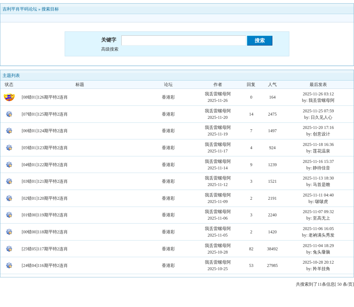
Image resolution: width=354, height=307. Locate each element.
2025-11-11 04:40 (318, 195)
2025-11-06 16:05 (318, 228)
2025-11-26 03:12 (318, 93)
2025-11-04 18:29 (318, 245)
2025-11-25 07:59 (318, 110)
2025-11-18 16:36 (318, 144)
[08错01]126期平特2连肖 (45, 97)
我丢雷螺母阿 (218, 93)
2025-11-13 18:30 (318, 178)
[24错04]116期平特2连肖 (45, 265)
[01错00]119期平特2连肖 (45, 214)
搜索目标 (50, 9)
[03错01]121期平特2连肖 (45, 181)
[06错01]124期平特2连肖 (45, 130)
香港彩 (168, 97)
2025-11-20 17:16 (318, 127)
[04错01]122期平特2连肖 (45, 164)
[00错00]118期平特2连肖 (45, 231)
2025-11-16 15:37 (318, 161)
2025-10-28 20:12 (318, 262)
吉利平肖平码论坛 (20, 9)
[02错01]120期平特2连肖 (45, 198)
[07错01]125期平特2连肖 (45, 114)
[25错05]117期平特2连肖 (45, 248)
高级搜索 (109, 49)
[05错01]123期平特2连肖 (45, 147)
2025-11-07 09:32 (318, 211)
